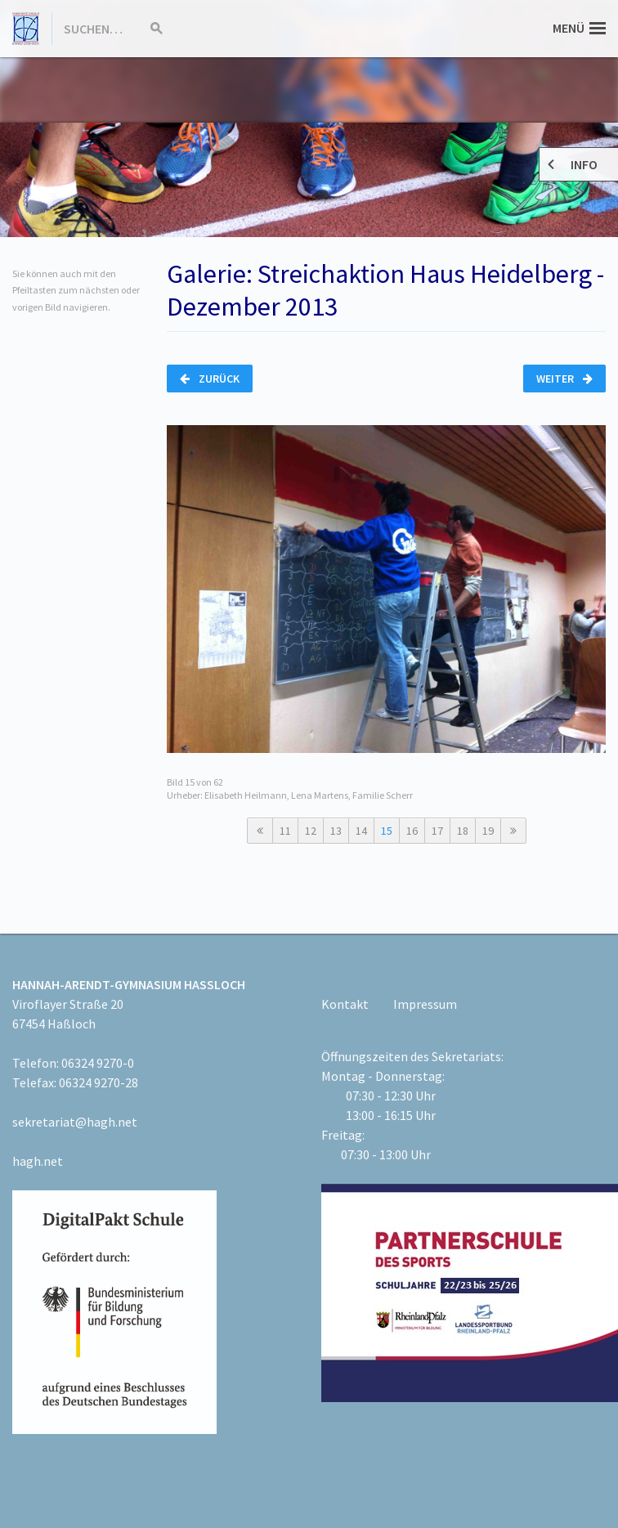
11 (285, 830)
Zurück (210, 378)
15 (386, 830)
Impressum (425, 1004)
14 (361, 830)
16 (412, 830)
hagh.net (37, 1161)
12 (310, 830)
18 (462, 830)
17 (437, 830)
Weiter (564, 378)
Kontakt (345, 1004)
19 (488, 830)
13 (336, 830)
